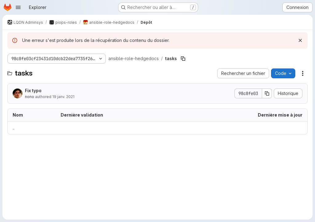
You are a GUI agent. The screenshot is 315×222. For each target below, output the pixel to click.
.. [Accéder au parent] (13, 127)
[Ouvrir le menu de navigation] (18, 7)
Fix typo (33, 90)
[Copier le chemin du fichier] (183, 59)
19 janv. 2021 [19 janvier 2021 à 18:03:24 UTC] (63, 96)
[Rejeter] (300, 40)
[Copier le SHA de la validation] (267, 93)
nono (29, 96)
